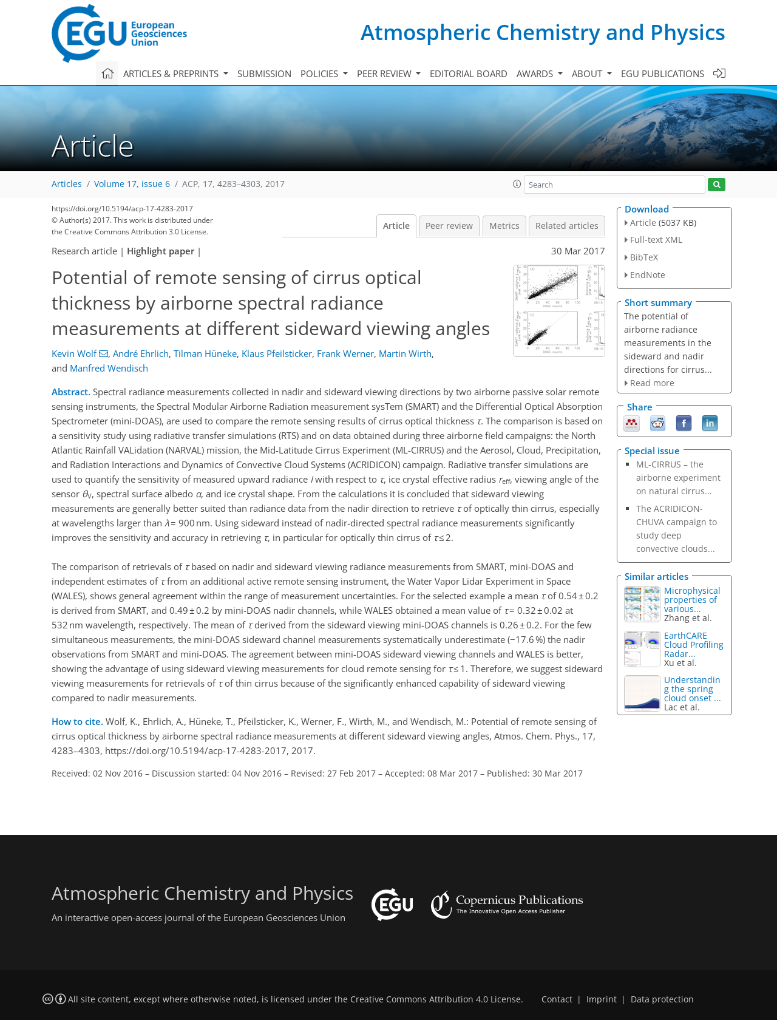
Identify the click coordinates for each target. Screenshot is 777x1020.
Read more (652, 383)
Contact (556, 999)
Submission (264, 73)
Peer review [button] (385, 73)
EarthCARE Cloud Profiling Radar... (694, 644)
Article (396, 225)
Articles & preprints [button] (172, 73)
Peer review (449, 225)
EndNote (647, 274)
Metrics (504, 225)
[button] (517, 183)
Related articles (567, 225)
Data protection (662, 999)
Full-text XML (656, 239)
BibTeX (644, 257)
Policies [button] (320, 73)
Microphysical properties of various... (692, 599)
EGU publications (662, 73)
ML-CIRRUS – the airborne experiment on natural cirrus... (678, 477)
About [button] (588, 73)
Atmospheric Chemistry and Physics (543, 32)
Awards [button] (536, 73)
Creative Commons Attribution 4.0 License (435, 999)
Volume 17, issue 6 (132, 183)
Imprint (601, 999)
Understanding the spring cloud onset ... (692, 689)
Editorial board (468, 73)
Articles (67, 183)
